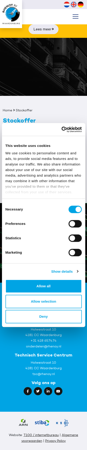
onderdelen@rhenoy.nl (43, 346)
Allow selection (43, 301)
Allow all (43, 286)
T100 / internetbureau (41, 435)
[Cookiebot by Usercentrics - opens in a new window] (62, 129)
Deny (43, 316)
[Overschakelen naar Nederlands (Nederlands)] (66, 4)
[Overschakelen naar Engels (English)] (73, 4)
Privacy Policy (55, 441)
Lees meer (43, 29)
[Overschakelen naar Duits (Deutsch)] (80, 4)
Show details (62, 271)
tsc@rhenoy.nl (43, 374)
